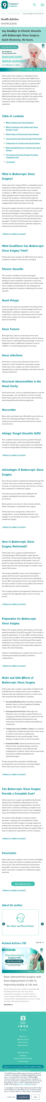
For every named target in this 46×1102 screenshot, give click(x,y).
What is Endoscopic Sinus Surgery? (20, 122)
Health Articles (14, 13)
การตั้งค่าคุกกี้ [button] (10, 1097)
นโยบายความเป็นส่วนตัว (24, 1084)
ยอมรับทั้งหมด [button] (23, 1097)
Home (3, 13)
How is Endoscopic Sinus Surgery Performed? (24, 138)
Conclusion (10, 162)
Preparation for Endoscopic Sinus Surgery (23, 143)
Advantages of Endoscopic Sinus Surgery (22, 134)
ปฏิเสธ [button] (35, 1097)
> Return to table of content (14, 234)
